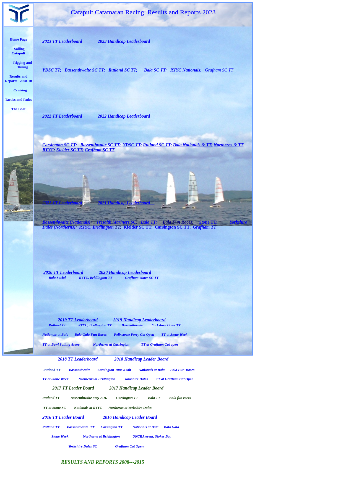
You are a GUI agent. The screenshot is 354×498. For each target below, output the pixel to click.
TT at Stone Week (174, 334)
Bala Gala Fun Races (91, 334)
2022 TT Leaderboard (62, 116)
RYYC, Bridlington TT (95, 278)
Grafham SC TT (219, 70)
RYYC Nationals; (186, 70)
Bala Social (57, 278)
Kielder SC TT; (70, 149)
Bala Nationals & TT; (193, 144)
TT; (213, 222)
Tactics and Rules (18, 99)
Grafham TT (204, 227)
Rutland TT (57, 325)
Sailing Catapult (19, 51)
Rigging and (22, 62)
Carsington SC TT (172, 227)
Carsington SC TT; (59, 144)
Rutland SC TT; (123, 70)
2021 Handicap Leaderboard (126, 202)
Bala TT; (149, 222)
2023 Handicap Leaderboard (124, 41)
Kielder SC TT (137, 227)
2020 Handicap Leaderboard (125, 272)
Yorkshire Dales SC (82, 446)
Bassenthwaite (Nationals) (66, 222)
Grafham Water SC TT (142, 278)
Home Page (18, 39)
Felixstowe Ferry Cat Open (134, 334)
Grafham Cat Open (129, 446)
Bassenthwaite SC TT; (85, 70)
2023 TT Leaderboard (62, 41)
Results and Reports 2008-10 (18, 78)
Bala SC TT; (155, 70)
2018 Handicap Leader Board (141, 359)
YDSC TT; (51, 70)
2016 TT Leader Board (63, 417)
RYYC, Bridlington (96, 227)
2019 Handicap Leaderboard (139, 319)
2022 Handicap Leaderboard (126, 116)
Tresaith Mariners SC (116, 222)
